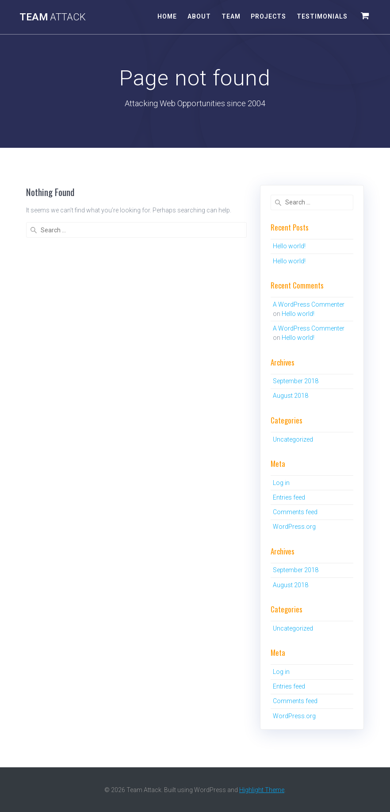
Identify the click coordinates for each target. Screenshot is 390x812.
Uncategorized (293, 439)
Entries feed (289, 497)
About (199, 16)
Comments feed (295, 512)
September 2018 (295, 381)
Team (52, 17)
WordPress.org (294, 526)
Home (167, 16)
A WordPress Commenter (308, 304)
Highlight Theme (261, 789)
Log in (281, 482)
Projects (268, 16)
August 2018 (290, 395)
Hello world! (289, 246)
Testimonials (322, 16)
